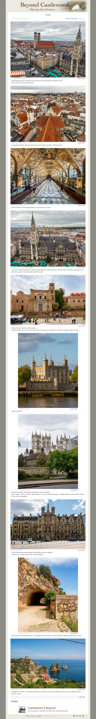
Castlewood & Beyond (42, 707)
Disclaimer (39, 716)
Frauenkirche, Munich (27, 83)
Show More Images (47, 322)
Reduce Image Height (72, 18)
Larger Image (81, 78)
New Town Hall (16, 270)
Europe (48, 15)
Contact (27, 716)
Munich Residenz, (17, 207)
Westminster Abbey (17, 552)
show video (30, 267)
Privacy (33, 716)
